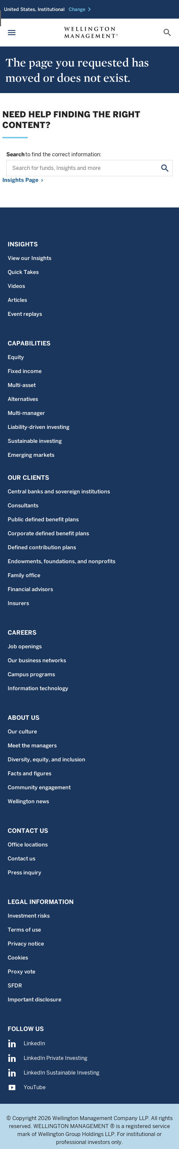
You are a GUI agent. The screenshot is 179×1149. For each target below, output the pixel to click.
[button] (81, 9)
